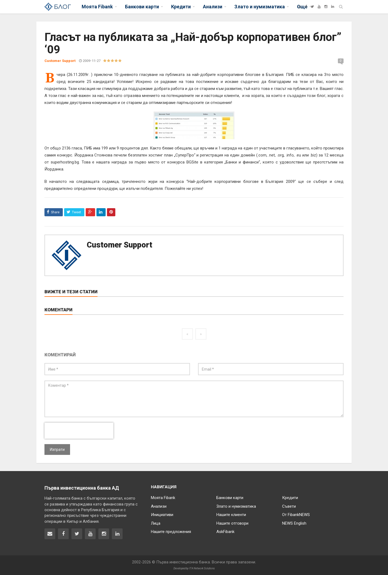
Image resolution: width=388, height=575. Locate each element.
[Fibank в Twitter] (76, 533)
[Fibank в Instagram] (103, 533)
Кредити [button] (181, 6)
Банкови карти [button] (142, 6)
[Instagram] (325, 7)
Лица (155, 523)
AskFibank (225, 531)
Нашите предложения (171, 531)
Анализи (159, 506)
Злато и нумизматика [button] (259, 6)
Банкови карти (229, 497)
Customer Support (119, 244)
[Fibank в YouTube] (90, 533)
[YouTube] (319, 7)
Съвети (289, 506)
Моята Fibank (163, 497)
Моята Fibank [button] (97, 6)
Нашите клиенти (231, 514)
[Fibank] (299, 7)
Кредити (290, 497)
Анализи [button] (212, 6)
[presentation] (78, 431)
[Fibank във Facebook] (63, 533)
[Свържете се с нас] (49, 533)
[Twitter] (312, 7)
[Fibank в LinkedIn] (117, 533)
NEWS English (294, 523)
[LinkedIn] (332, 7)
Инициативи (162, 514)
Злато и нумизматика (236, 506)
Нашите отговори (232, 523)
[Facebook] (306, 7)
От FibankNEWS (296, 514)
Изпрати (57, 449)
